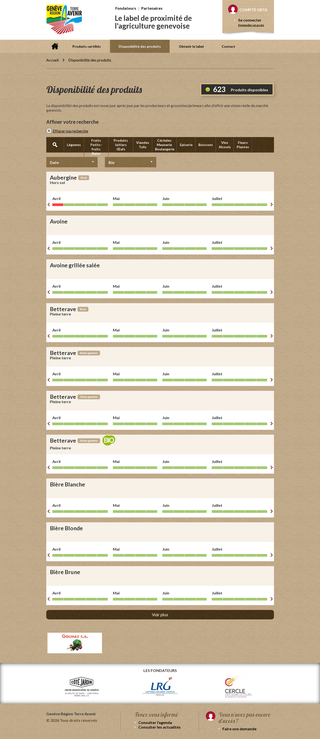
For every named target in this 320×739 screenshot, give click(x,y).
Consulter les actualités (159, 727)
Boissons (205, 145)
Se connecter (250, 20)
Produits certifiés (86, 46)
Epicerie (186, 145)
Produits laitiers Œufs (121, 144)
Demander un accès (251, 25)
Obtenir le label (191, 46)
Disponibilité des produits (140, 46)
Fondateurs (125, 8)
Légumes (74, 145)
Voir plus (160, 614)
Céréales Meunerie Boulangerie (164, 144)
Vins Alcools (225, 144)
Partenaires (152, 8)
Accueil (54, 46)
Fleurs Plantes (243, 144)
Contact (228, 46)
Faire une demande (239, 728)
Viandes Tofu (142, 144)
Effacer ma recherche (70, 131)
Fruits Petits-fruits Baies (96, 146)
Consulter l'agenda (155, 722)
